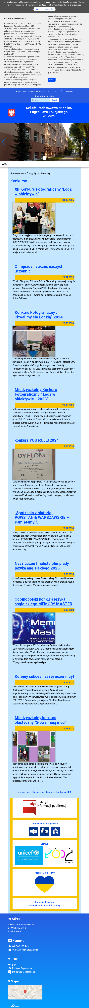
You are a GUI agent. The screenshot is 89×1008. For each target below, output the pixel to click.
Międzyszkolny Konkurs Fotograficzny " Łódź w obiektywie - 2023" (36, 394)
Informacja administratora (44, 96)
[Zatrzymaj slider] (44, 158)
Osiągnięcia (33, 173)
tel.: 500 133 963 (18, 946)
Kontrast (69, 91)
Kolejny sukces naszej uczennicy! (44, 676)
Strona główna (21, 91)
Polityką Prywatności (68, 2)
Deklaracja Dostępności (21, 972)
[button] (3, 142)
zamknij (51, 80)
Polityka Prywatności (20, 968)
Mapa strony (33, 91)
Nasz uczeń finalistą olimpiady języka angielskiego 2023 (42, 565)
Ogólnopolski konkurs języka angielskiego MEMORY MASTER (43, 601)
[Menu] (44, 164)
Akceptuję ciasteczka (44, 9)
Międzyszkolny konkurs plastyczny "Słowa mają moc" (40, 720)
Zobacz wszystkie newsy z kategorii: (44, 792)
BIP (12, 964)
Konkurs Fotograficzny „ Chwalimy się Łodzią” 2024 (39, 314)
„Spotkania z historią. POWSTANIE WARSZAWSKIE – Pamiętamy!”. (42, 517)
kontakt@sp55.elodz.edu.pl (23, 949)
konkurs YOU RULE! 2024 (37, 440)
